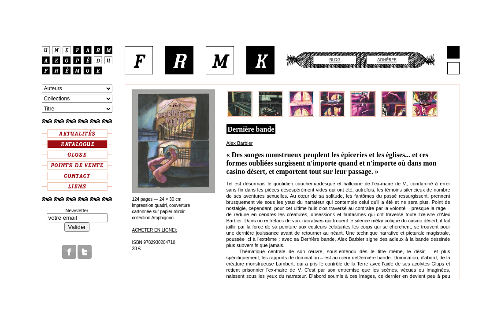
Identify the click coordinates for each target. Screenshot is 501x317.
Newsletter (77, 210)
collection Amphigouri (153, 217)
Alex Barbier (239, 143)
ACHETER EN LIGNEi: (154, 230)
